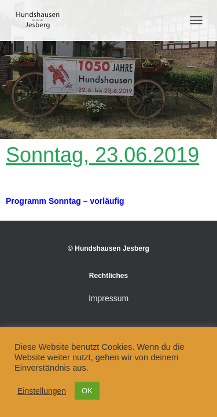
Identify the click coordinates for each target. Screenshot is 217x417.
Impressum (108, 298)
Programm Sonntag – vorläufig (65, 201)
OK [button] (87, 390)
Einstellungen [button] (41, 391)
